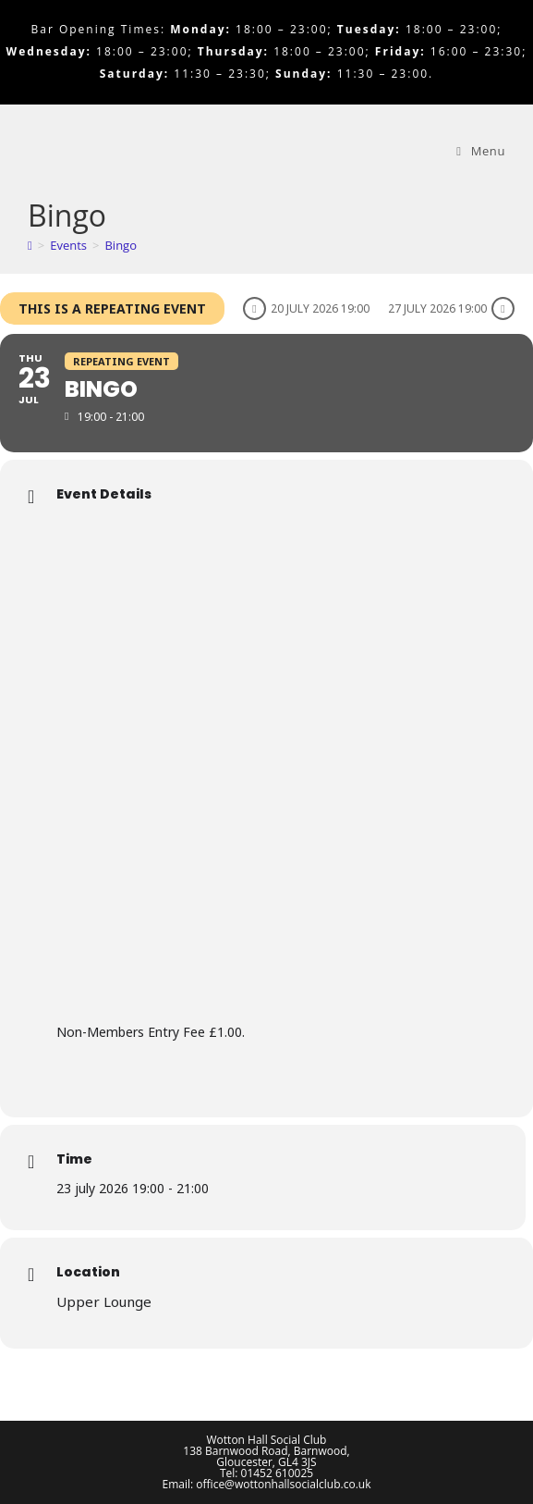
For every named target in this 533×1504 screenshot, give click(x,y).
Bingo (120, 245)
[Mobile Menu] (480, 150)
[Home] (30, 245)
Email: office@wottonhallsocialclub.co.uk (267, 1484)
